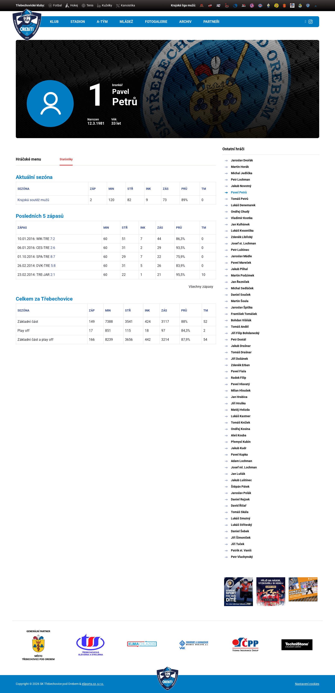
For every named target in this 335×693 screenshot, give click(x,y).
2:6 (52, 248)
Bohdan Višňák (241, 320)
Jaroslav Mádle (241, 256)
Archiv (185, 22)
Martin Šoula (239, 301)
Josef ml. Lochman (244, 467)
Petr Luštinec (240, 249)
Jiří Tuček (237, 544)
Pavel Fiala (238, 371)
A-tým (102, 22)
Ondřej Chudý (240, 211)
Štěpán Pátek (240, 486)
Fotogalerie (156, 22)
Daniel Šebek (240, 531)
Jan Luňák (238, 473)
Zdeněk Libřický (242, 237)
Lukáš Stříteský (241, 524)
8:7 (52, 257)
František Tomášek (244, 314)
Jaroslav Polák (241, 493)
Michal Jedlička (241, 173)
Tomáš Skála (239, 512)
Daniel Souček (240, 294)
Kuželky (104, 5)
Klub (54, 22)
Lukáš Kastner (240, 416)
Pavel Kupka (239, 454)
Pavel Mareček (241, 262)
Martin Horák (240, 166)
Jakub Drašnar (241, 346)
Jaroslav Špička (242, 307)
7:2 (52, 239)
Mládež (126, 22)
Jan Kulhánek (240, 224)
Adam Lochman (241, 461)
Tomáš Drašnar (241, 352)
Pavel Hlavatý (240, 384)
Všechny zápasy (201, 287)
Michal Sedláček (242, 288)
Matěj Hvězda (240, 409)
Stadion (78, 22)
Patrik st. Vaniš (241, 550)
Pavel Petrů (239, 192)
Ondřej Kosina (240, 429)
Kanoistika (125, 5)
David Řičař (238, 505)
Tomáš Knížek (240, 422)
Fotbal (55, 5)
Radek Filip (238, 377)
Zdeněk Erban (240, 365)
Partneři (211, 22)
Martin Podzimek (242, 275)
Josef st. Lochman (243, 243)
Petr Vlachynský (242, 556)
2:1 (52, 275)
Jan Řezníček (240, 282)
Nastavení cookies (307, 684)
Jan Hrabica (239, 397)
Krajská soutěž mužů (33, 200)
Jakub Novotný (241, 186)
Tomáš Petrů (239, 198)
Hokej (71, 5)
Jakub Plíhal (239, 269)
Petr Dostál (238, 339)
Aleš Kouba (238, 435)
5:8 (53, 266)
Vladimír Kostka (242, 218)
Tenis (87, 5)
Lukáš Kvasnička (242, 230)
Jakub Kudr (238, 448)
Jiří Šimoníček (240, 537)
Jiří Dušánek (239, 358)
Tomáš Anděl (240, 326)
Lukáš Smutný (240, 518)
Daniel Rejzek (240, 499)
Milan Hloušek (240, 390)
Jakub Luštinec (241, 480)
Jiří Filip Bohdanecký (245, 333)
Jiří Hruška (238, 403)
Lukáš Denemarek (243, 205)
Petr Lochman (240, 179)
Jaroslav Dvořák (242, 160)
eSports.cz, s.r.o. (93, 684)
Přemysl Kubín (241, 441)
